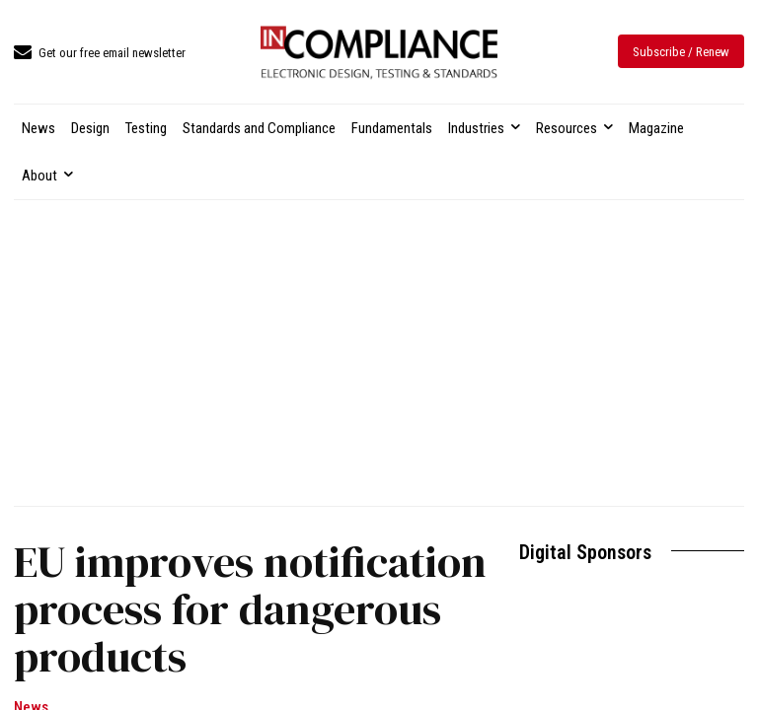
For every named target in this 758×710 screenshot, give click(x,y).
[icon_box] (100, 53)
